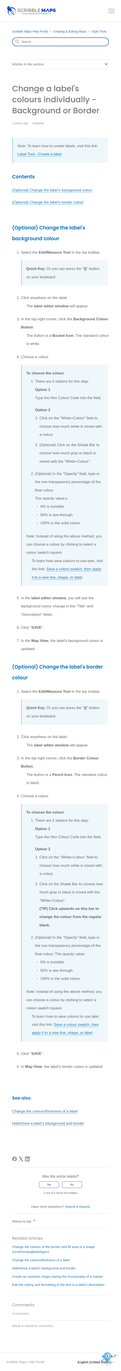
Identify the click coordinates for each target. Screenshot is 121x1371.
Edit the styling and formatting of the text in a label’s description (58, 1285)
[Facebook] (14, 1159)
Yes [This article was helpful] (49, 1184)
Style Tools (99, 31)
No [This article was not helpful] (72, 1184)
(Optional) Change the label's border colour (48, 202)
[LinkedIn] (27, 1159)
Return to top (24, 1220)
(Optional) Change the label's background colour (52, 190)
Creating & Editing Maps (69, 31)
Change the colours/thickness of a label (45, 1111)
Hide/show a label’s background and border (48, 1123)
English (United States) (96, 1362)
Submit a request (77, 1206)
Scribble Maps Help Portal (30, 31)
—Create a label (47, 154)
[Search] (60, 41)
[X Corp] (21, 1159)
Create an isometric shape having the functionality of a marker (57, 1276)
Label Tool (25, 154)
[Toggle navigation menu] (111, 11)
